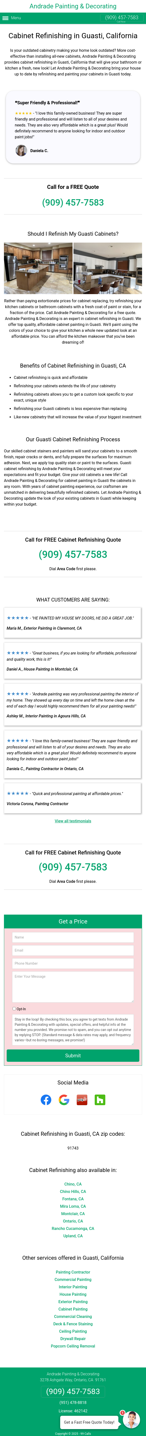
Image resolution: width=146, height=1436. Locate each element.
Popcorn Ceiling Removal (73, 1346)
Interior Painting (73, 1287)
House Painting (72, 1294)
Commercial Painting (73, 1279)
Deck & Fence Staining (73, 1324)
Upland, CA (73, 1236)
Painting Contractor (73, 1272)
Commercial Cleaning (73, 1316)
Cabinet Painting (73, 1309)
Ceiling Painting (73, 1331)
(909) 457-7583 (121, 17)
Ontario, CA (73, 1221)
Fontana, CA (73, 1199)
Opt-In (21, 1009)
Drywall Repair (73, 1338)
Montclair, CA (73, 1213)
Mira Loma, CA (73, 1206)
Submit (73, 1056)
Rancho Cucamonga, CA (73, 1228)
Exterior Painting (73, 1301)
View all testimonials (73, 821)
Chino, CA (73, 1184)
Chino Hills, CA (73, 1191)
